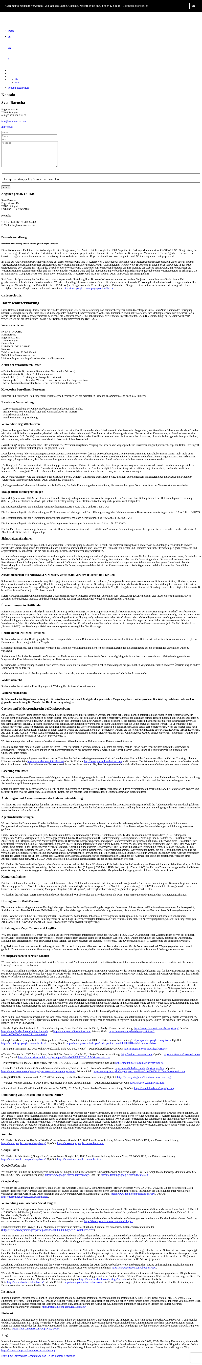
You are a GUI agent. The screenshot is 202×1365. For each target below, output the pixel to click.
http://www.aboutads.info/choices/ (45, 766)
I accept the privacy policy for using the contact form (32, 184)
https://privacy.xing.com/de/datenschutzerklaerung (144, 1082)
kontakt (12, 87)
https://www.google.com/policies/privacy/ (23, 1148)
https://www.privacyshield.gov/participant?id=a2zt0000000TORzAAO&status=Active (64, 1062)
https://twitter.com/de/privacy (136, 1059)
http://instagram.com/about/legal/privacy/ (146, 1053)
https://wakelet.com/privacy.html (147, 1087)
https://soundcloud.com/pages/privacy (154, 1093)
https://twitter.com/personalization (182, 1059)
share (17, 82)
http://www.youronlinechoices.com (72, 1036)
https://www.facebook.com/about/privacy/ (156, 1033)
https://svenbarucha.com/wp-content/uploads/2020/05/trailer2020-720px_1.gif (26, 13)
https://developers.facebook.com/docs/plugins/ (108, 1226)
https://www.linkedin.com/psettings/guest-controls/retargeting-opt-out (38, 1076)
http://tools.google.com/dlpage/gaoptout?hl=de (88, 293)
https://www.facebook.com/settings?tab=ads (24, 1036)
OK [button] (193, 6)
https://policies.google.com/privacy (152, 1045)
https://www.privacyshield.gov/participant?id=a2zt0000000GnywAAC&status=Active (48, 1234)
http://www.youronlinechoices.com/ (103, 766)
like (17, 79)
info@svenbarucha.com (13, 121)
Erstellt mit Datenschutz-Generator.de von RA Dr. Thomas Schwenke (38, 1360)
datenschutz (23, 87)
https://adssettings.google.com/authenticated (24, 1048)
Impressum (7, 126)
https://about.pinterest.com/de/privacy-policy (139, 1067)
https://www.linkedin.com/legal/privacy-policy (139, 1073)
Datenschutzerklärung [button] (135, 5)
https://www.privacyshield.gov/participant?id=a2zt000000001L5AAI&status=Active (111, 1048)
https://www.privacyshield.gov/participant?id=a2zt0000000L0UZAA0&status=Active (139, 1076)
